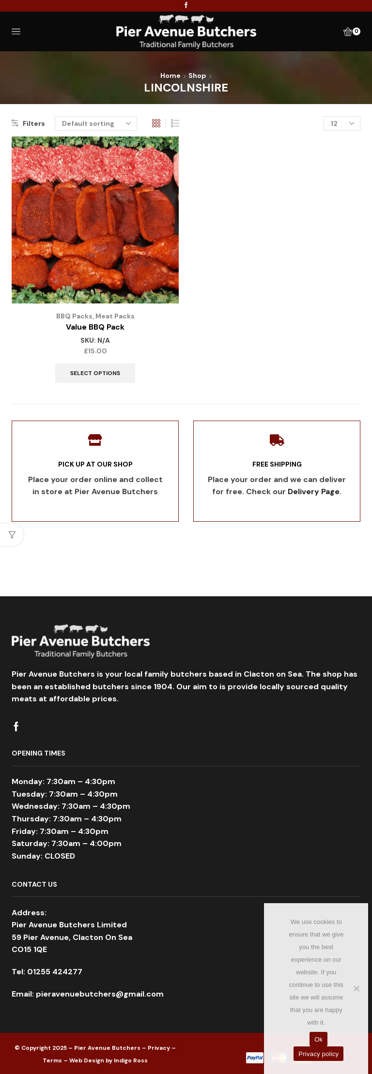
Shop (197, 75)
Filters (28, 123)
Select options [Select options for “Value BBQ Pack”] (95, 373)
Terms (52, 1060)
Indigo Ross (131, 1060)
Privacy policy (318, 1054)
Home (170, 75)
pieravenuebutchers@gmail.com (100, 993)
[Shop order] (96, 123)
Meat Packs (115, 316)
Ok (318, 1039)
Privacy (159, 1048)
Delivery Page (314, 491)
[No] (356, 988)
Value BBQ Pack (95, 327)
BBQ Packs (74, 316)
